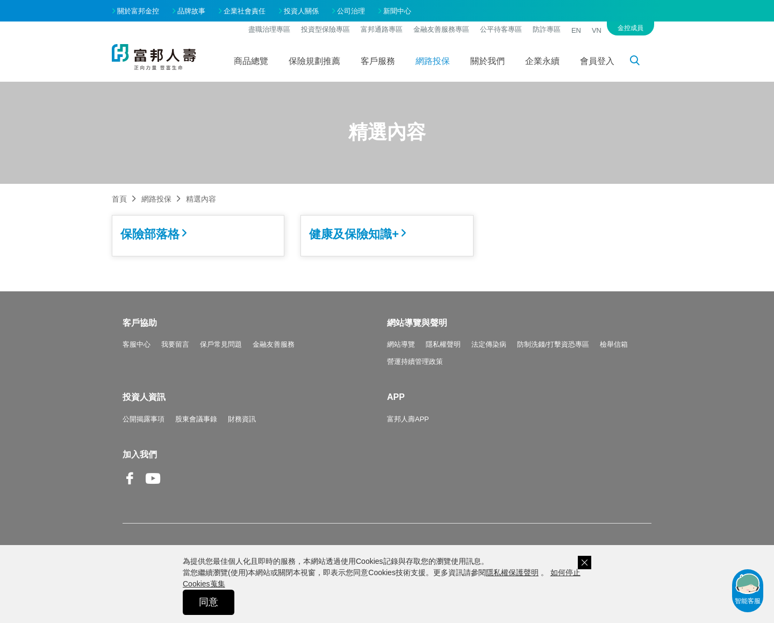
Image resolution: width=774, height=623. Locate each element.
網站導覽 (401, 344)
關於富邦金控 (138, 11)
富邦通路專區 (382, 29)
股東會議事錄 (196, 419)
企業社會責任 (245, 11)
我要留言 (175, 344)
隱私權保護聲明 (512, 572)
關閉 (584, 562)
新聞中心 (397, 11)
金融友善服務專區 (441, 29)
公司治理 (351, 11)
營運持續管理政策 (415, 361)
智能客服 (748, 588)
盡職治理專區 (269, 29)
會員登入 (597, 61)
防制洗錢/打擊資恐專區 (553, 344)
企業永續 (542, 61)
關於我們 (487, 61)
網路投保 (432, 61)
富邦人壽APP (408, 419)
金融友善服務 (274, 344)
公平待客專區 (501, 29)
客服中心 (136, 344)
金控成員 (630, 28)
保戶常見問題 (221, 344)
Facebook (130, 486)
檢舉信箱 (614, 344)
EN (576, 30)
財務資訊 (242, 419)
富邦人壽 (154, 57)
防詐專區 (547, 29)
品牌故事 (191, 11)
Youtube (153, 486)
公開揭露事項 (143, 419)
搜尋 (640, 62)
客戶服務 (378, 61)
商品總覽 (251, 61)
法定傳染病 (488, 344)
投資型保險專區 (325, 29)
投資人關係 (301, 11)
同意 (208, 602)
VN (596, 30)
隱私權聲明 (443, 344)
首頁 (119, 199)
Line (176, 479)
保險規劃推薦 (314, 61)
